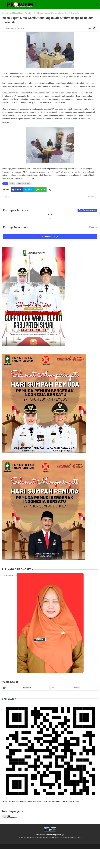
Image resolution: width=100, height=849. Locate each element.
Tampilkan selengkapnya (87, 210)
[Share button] (50, 189)
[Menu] (3, 4)
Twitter (30, 190)
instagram (76, 688)
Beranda (5, 13)
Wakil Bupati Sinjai (16, 13)
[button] (97, 4)
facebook (27, 688)
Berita (12, 184)
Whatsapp (41, 190)
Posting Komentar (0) (50, 236)
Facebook (18, 190)
